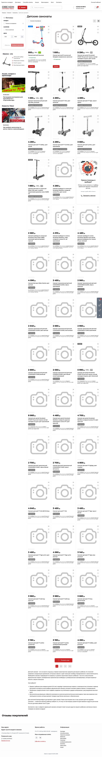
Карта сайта (63, 745)
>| (69, 666)
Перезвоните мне (5, 740)
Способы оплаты (28, 2)
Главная (4, 12)
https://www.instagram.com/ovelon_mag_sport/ (36, 737)
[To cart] (31, 66)
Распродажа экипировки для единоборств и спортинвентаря (13, 98)
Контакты (59, 2)
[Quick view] (48, 26)
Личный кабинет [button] (96, 2)
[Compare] (48, 32)
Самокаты (15, 12)
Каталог (9, 12)
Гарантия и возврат (7, 2)
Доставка (18, 2)
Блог (52, 2)
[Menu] (22, 7)
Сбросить (7, 45)
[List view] (94, 21)
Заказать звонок (80, 8)
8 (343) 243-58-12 (81, 6)
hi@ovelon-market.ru (40, 741)
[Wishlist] (48, 29)
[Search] (32, 7)
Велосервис (45, 2)
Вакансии (62, 736)
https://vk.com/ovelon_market (40, 737)
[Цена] (7, 36)
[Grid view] (98, 21)
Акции (37, 2)
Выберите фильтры (17, 45)
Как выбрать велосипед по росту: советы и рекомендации (13, 128)
